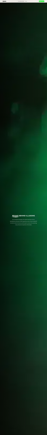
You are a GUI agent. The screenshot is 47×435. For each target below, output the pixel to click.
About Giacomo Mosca (21, 1)
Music (26, 1)
